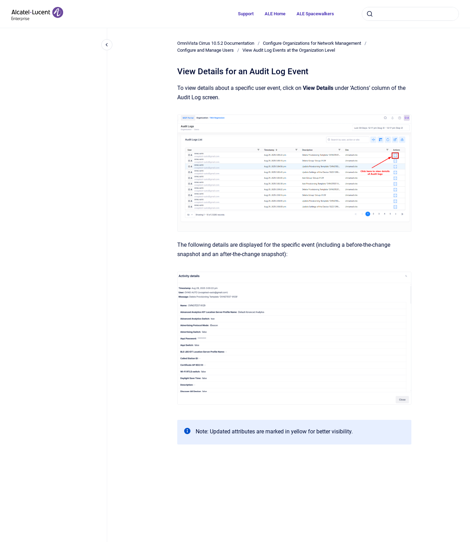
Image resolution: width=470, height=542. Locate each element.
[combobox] (410, 13)
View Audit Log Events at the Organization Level (288, 50)
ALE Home (275, 13)
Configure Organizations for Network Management (312, 43)
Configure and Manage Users (205, 50)
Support (246, 13)
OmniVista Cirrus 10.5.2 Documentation (215, 43)
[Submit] (369, 13)
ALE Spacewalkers (315, 13)
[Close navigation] (106, 44)
